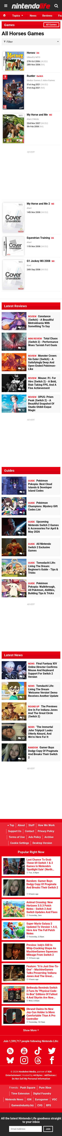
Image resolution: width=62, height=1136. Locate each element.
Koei (29, 265)
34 (21, 368)
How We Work (46, 825)
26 (21, 533)
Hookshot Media (27, 1071)
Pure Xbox (45, 1087)
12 (21, 410)
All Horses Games (23, 33)
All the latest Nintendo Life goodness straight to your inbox (31, 1120)
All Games (51, 24)
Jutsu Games (48, 80)
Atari (29, 119)
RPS (48, 1105)
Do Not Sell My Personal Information (31, 1078)
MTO (38, 57)
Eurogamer (41, 1099)
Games (9, 25)
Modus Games (34, 80)
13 (21, 348)
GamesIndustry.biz (22, 1105)
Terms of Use (17, 837)
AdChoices (50, 1075)
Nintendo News (14, 1099)
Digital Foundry (42, 1093)
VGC (54, 1099)
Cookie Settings (19, 843)
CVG (39, 1105)
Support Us (14, 831)
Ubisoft (30, 57)
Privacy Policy (46, 831)
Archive (49, 837)
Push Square (27, 1087)
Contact (29, 831)
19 (21, 327)
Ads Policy (34, 837)
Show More (31, 1030)
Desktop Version (42, 843)
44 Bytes (37, 1075)
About (21, 825)
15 (21, 738)
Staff (31, 825)
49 (21, 389)
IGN (29, 1099)
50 (21, 759)
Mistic (36, 119)
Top (10, 825)
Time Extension (20, 1093)
